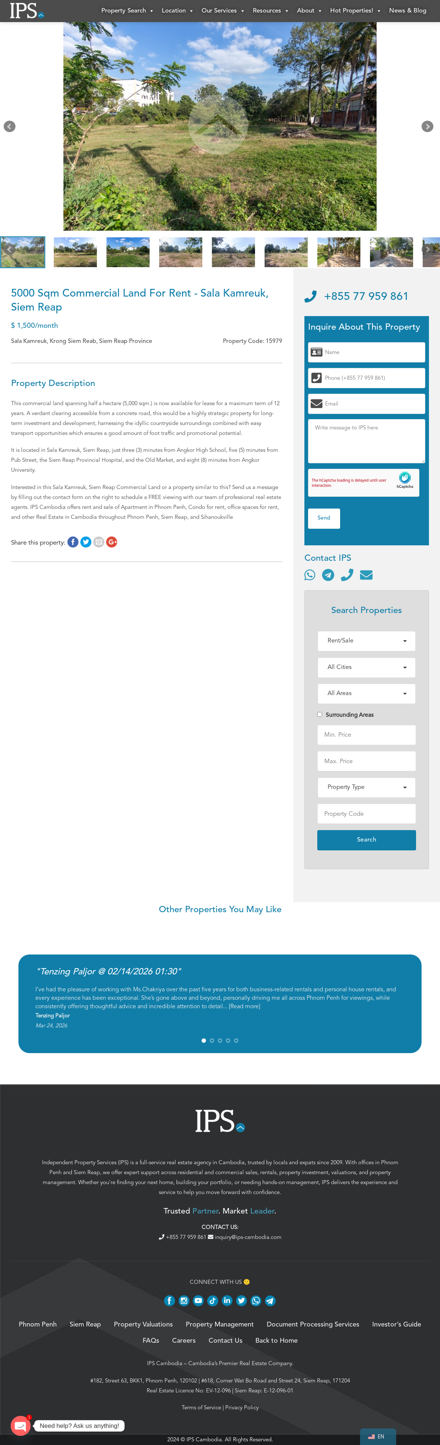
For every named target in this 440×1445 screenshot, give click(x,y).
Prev (11, 128)
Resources (271, 11)
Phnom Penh (38, 1324)
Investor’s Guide (396, 1324)
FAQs (151, 1341)
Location (178, 11)
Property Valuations (143, 1324)
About (310, 11)
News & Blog (407, 11)
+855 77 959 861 (356, 296)
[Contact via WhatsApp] (309, 575)
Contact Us (225, 1341)
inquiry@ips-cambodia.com (245, 1237)
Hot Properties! (356, 11)
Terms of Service (201, 1407)
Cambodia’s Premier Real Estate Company (240, 1363)
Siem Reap (87, 1172)
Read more (244, 1006)
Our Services (223, 11)
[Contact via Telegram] (328, 575)
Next (429, 128)
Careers (184, 1341)
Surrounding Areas (345, 715)
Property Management (220, 1324)
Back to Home (276, 1341)
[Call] (347, 575)
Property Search (127, 11)
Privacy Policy (242, 1407)
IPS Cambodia (164, 1363)
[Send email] (366, 575)
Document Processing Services (313, 1324)
